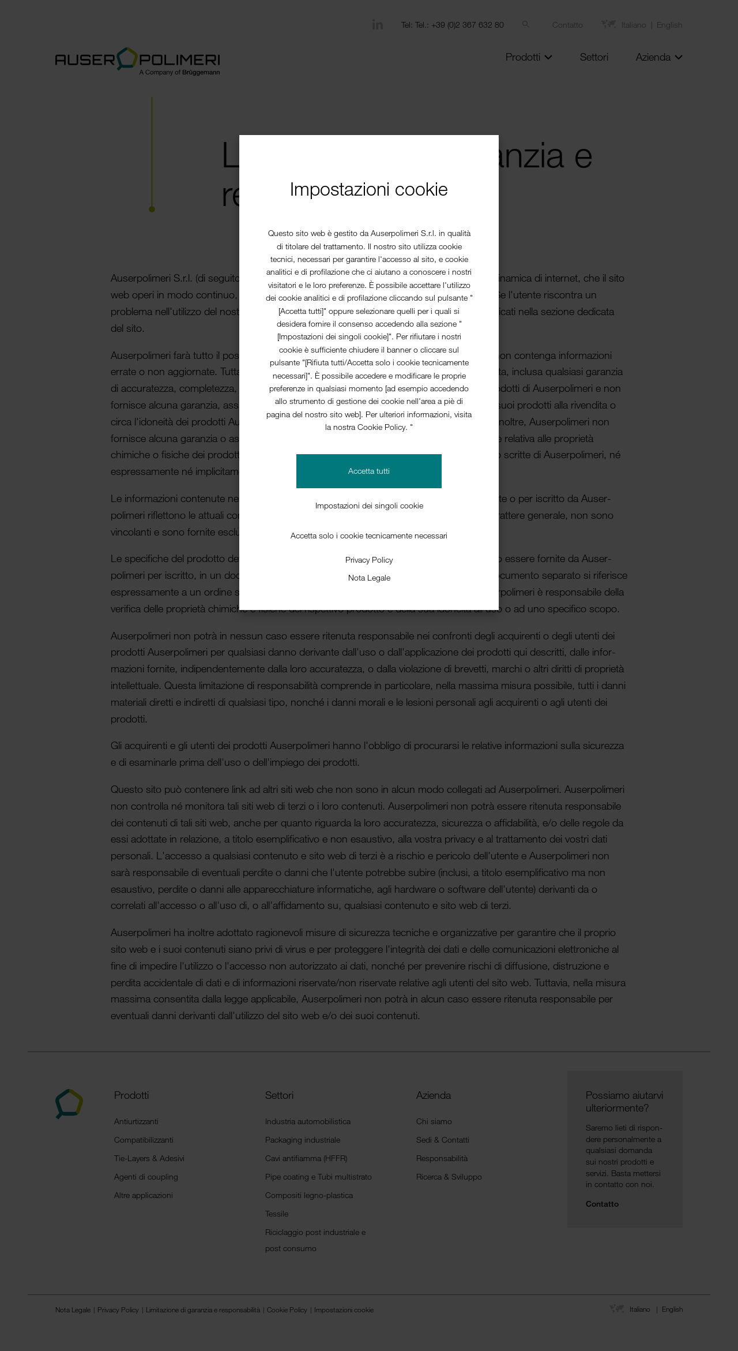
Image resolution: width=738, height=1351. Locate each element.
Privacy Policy (369, 559)
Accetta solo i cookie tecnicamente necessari (369, 535)
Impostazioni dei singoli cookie (369, 505)
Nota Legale (369, 577)
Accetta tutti (369, 471)
